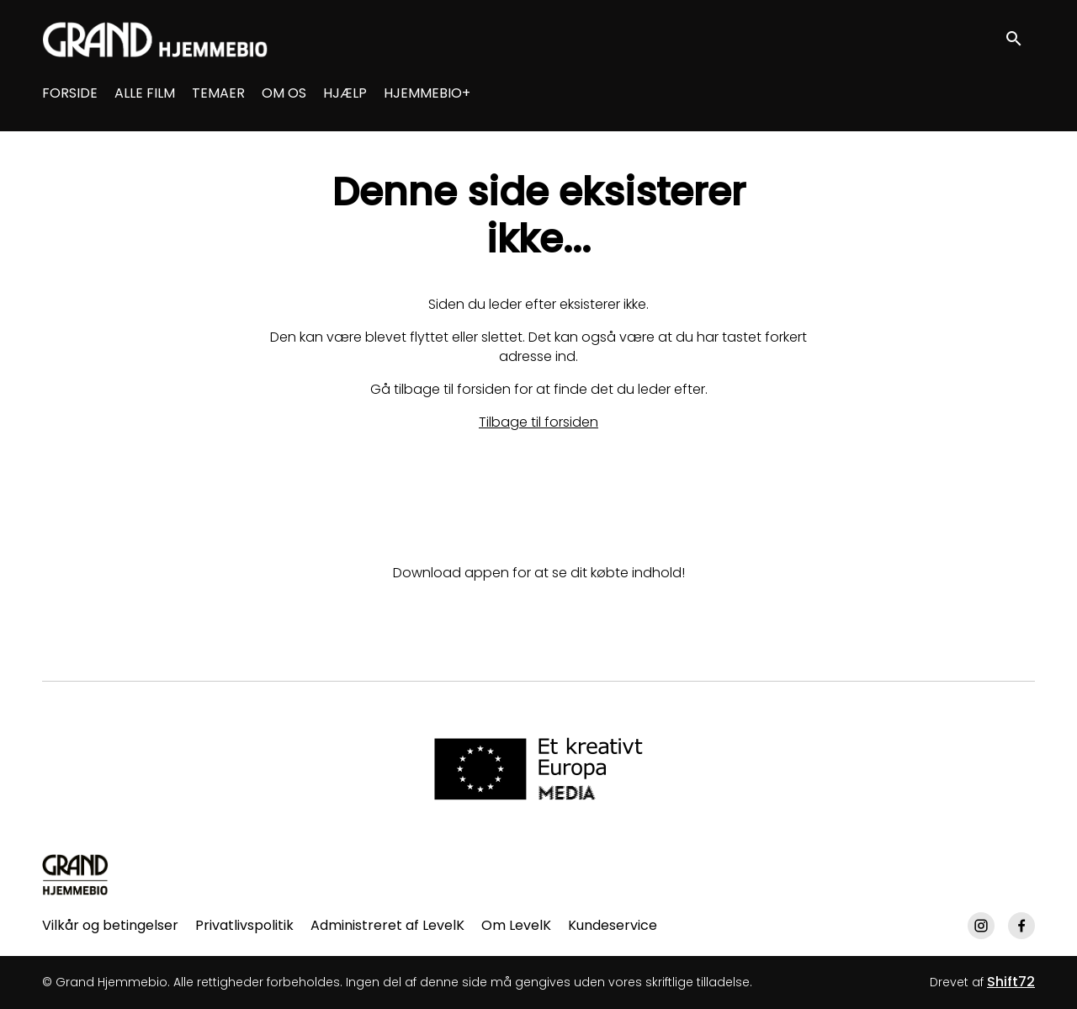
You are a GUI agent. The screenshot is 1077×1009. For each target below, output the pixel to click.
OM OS (284, 93)
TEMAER (218, 93)
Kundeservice (612, 925)
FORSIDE (70, 93)
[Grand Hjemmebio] (75, 874)
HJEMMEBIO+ (427, 93)
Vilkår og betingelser (110, 925)
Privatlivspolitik (244, 925)
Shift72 (1011, 981)
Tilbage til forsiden (538, 422)
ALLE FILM (144, 93)
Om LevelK (516, 925)
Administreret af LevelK (387, 925)
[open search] (1020, 39)
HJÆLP (345, 93)
